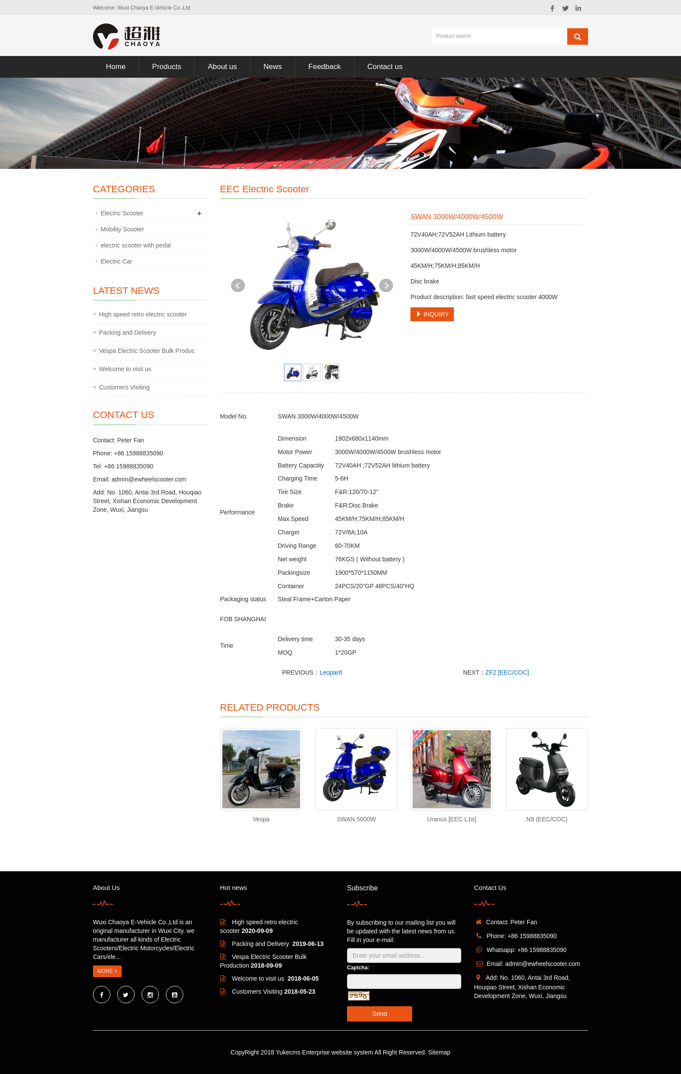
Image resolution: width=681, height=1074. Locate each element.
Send (379, 1013)
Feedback (324, 67)
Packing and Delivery (127, 332)
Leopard (331, 672)
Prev (238, 286)
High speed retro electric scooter (143, 314)
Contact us (385, 67)
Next (386, 286)
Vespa (261, 819)
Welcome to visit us (125, 369)
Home (116, 67)
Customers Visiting (124, 387)
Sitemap (439, 1052)
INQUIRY (432, 314)
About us (222, 67)
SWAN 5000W (356, 819)
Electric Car (116, 261)
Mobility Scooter (122, 229)
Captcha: (358, 968)
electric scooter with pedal (136, 245)
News (273, 67)
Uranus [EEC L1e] (451, 819)
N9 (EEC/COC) (547, 819)
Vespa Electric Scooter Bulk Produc (147, 350)
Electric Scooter (122, 213)
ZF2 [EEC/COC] (507, 672)
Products (166, 67)
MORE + (107, 971)
